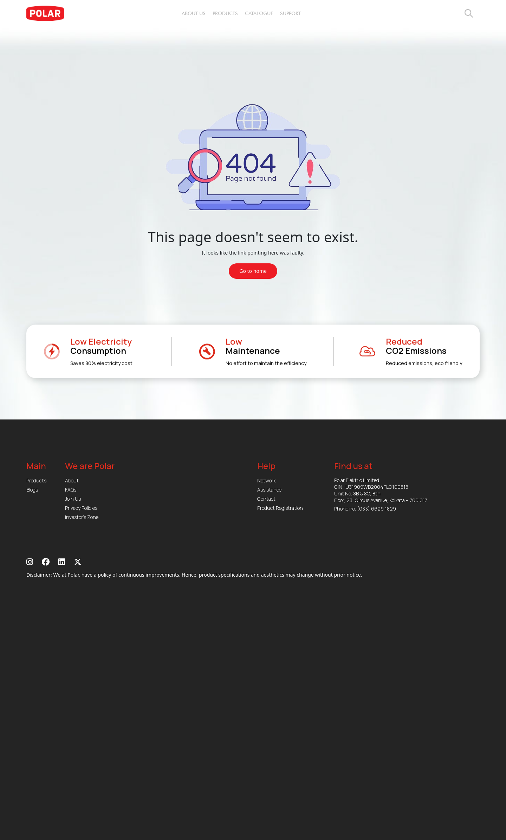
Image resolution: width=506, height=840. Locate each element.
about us (194, 14)
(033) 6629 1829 (376, 508)
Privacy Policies (81, 508)
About (72, 480)
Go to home (253, 271)
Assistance (269, 489)
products (225, 14)
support (290, 14)
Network (266, 480)
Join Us (73, 498)
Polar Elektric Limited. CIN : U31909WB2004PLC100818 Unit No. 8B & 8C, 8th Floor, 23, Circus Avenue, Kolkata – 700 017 (380, 490)
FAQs (70, 489)
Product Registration (280, 508)
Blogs (32, 489)
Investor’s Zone (81, 517)
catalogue (259, 14)
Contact (266, 498)
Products (36, 480)
